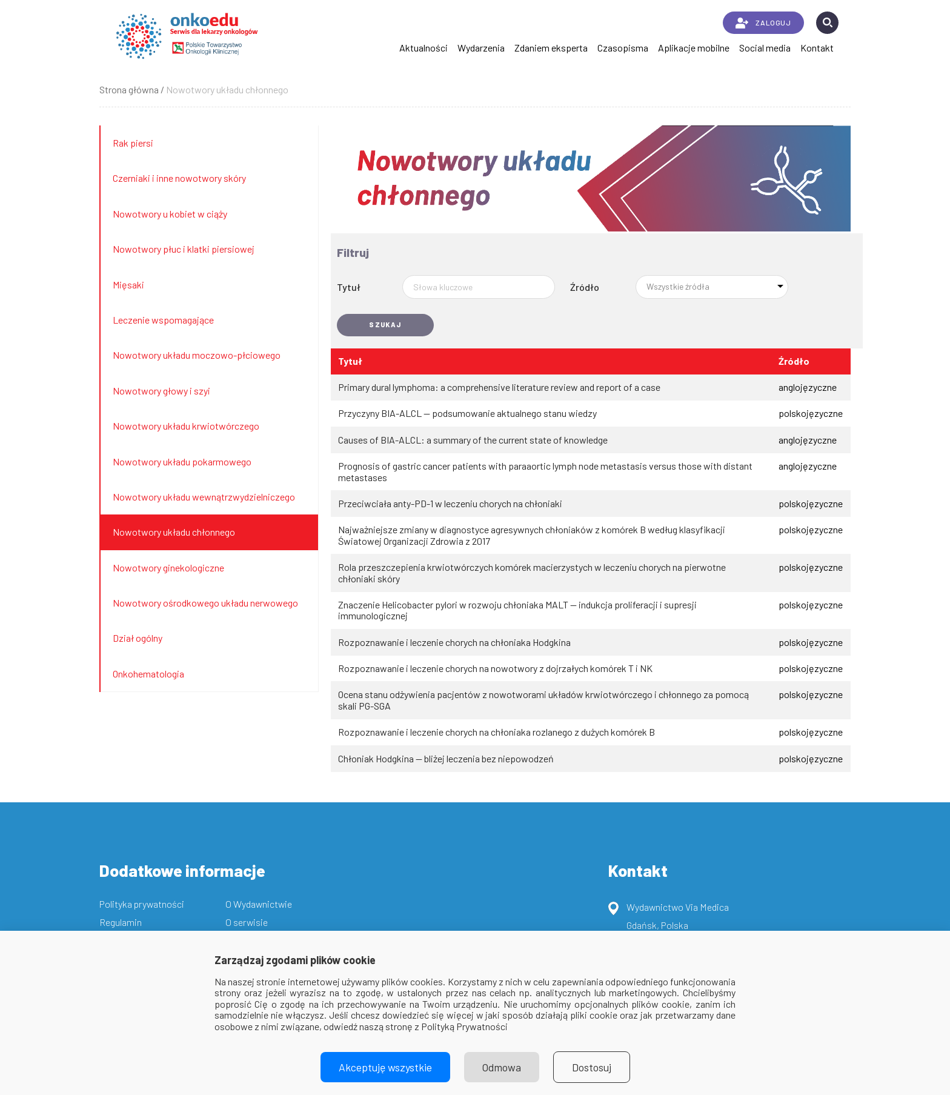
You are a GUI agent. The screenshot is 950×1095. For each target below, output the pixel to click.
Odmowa (501, 1067)
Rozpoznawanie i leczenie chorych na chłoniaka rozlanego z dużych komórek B (496, 732)
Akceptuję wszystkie (385, 1067)
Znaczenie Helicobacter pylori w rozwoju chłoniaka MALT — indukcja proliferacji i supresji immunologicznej (517, 610)
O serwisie (246, 922)
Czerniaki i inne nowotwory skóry (179, 178)
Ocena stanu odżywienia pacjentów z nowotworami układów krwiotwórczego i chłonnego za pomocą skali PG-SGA (543, 700)
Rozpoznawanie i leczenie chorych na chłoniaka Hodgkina (454, 642)
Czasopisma (622, 47)
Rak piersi (133, 142)
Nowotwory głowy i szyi (161, 390)
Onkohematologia (148, 673)
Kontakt (817, 47)
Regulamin (120, 922)
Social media (765, 47)
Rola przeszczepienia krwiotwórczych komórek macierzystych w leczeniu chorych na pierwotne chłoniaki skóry (532, 573)
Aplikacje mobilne (693, 47)
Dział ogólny (137, 638)
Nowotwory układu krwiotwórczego (186, 425)
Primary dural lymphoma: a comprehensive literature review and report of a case (499, 387)
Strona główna (129, 89)
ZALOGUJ (763, 23)
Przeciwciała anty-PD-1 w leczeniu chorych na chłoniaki (450, 503)
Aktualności (423, 47)
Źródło (584, 287)
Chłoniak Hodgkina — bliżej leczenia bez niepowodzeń (446, 758)
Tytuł (348, 287)
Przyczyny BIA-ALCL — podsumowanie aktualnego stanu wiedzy (467, 413)
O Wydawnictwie (258, 904)
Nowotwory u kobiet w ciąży (170, 213)
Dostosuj (591, 1067)
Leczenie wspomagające (163, 319)
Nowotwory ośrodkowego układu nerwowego (205, 602)
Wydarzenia (481, 47)
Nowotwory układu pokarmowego (182, 461)
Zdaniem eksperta (551, 47)
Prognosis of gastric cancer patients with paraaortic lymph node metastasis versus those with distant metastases (545, 471)
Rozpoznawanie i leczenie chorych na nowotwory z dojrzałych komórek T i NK (495, 668)
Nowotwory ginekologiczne (168, 567)
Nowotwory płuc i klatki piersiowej (183, 249)
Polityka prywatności (141, 904)
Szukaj (385, 324)
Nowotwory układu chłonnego (174, 532)
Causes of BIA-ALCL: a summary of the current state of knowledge (473, 439)
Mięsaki (128, 284)
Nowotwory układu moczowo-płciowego (197, 355)
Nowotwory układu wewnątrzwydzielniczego (204, 496)
